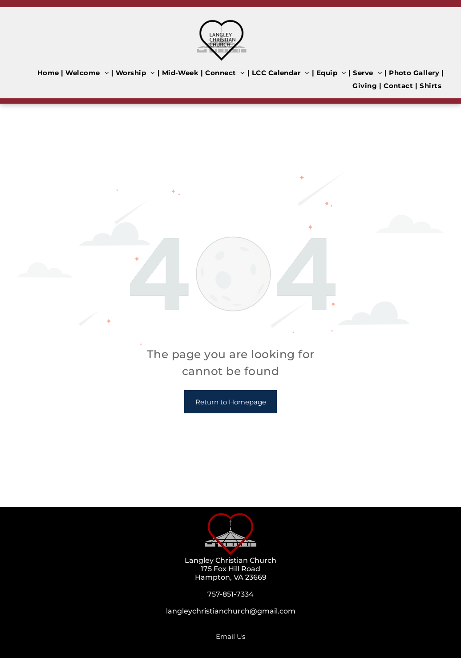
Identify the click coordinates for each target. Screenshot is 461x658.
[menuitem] (49, 72)
